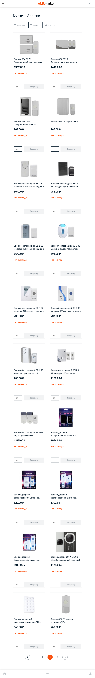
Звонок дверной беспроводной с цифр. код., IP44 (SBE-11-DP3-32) (27, 496)
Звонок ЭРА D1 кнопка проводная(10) (62, 620)
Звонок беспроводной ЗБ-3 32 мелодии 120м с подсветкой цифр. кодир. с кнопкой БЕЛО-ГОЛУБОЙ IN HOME (65, 248)
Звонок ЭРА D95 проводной (64, 121)
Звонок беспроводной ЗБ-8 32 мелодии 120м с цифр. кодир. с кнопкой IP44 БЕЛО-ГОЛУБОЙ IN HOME (66, 310)
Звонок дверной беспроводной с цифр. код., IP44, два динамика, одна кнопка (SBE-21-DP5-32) (64, 496)
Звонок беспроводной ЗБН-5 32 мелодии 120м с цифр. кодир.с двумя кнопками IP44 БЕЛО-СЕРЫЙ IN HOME (65, 372)
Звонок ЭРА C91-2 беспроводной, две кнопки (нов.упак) (64, 61)
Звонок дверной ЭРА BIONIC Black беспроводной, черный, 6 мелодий (65, 559)
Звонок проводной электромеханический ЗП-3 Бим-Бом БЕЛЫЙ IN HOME (27, 621)
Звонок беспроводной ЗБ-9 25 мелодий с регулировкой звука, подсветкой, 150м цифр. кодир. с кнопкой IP (29, 372)
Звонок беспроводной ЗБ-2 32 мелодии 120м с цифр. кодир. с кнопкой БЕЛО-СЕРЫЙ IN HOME (29, 248)
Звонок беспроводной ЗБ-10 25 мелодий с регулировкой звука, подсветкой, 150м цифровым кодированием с (64, 185)
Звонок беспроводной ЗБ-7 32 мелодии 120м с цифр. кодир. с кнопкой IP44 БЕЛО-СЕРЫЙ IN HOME (29, 310)
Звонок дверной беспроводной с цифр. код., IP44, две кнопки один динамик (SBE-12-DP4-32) (27, 559)
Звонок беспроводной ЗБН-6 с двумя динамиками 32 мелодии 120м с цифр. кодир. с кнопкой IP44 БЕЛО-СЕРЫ (29, 434)
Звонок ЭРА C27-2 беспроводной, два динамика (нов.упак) (28, 61)
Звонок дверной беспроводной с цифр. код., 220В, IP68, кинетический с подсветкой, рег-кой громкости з (64, 434)
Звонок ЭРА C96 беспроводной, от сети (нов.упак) (25, 123)
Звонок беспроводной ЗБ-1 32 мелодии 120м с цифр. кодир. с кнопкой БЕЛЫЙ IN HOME (29, 185)
